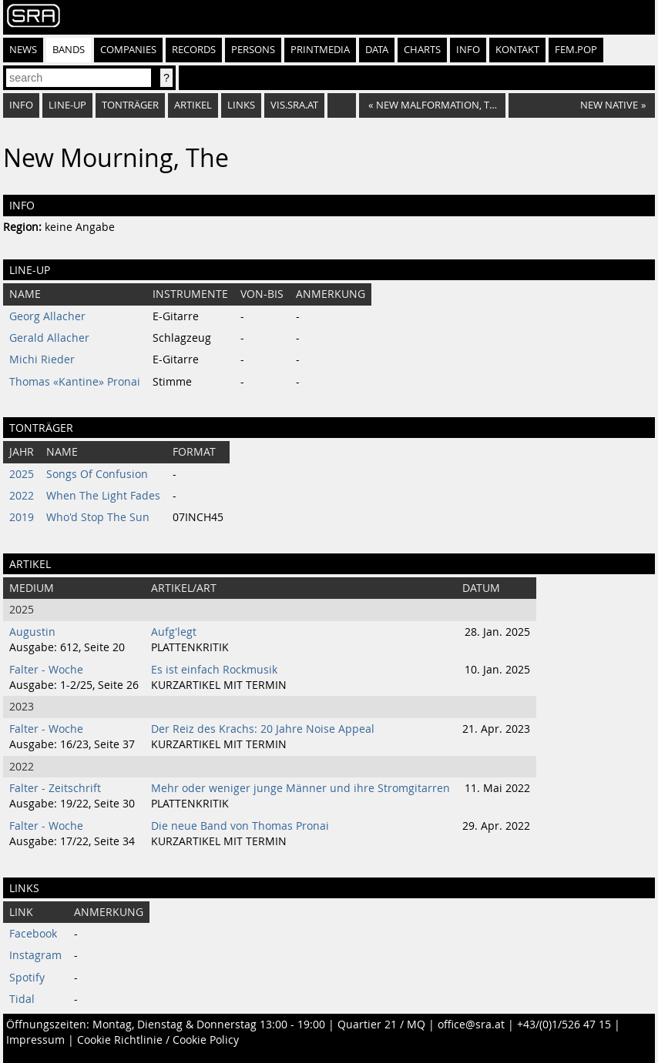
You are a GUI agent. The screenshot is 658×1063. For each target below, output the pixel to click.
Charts (422, 49)
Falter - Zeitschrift (55, 788)
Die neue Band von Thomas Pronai (240, 826)
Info (468, 49)
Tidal (22, 999)
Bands (68, 49)
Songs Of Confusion (97, 474)
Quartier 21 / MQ (381, 1024)
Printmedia (320, 49)
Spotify (27, 977)
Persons (253, 49)
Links (241, 105)
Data (376, 49)
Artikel (193, 105)
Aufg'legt (173, 632)
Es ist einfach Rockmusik (214, 670)
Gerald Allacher (49, 338)
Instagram (35, 955)
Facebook (33, 934)
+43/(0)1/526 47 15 (564, 1024)
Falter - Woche (46, 670)
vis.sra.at (294, 105)
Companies (128, 49)
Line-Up (67, 105)
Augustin (32, 632)
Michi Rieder (42, 359)
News (23, 49)
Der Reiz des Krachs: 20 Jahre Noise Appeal (262, 729)
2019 (21, 517)
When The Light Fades (103, 496)
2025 (21, 474)
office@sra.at (471, 1024)
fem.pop (576, 49)
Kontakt (517, 49)
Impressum (35, 1040)
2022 (21, 496)
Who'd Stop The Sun (97, 517)
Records (194, 49)
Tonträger (130, 105)
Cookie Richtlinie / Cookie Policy (158, 1040)
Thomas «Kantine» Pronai (74, 382)
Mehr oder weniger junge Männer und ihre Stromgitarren (300, 788)
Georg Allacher (47, 316)
